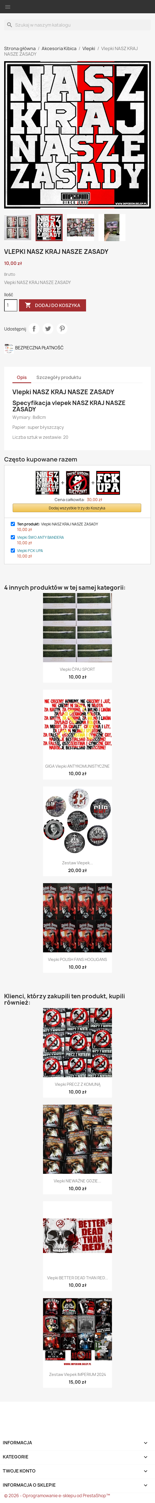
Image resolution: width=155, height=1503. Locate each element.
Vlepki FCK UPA (30, 550)
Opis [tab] (22, 377)
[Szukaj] (77, 24)
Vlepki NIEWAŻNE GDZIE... (77, 1181)
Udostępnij (33, 328)
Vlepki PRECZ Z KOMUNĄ (77, 1084)
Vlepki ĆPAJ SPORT (77, 669)
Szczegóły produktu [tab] (58, 377)
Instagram (39, 1410)
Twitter (24, 1410)
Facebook (9, 1410)
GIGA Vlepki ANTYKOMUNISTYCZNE (77, 766)
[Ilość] (10, 305)
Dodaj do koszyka (52, 305)
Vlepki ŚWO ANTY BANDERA (40, 537)
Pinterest (62, 328)
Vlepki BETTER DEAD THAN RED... (77, 1277)
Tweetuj (48, 328)
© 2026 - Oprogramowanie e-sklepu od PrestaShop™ (57, 1496)
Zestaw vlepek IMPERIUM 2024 (77, 1374)
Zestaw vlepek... (77, 862)
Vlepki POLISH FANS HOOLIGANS (77, 959)
